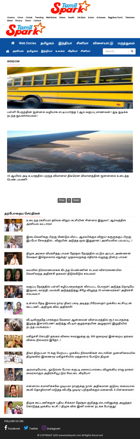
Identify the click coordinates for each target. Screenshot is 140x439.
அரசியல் (18, 51)
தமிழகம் (47, 43)
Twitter (31, 428)
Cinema (11, 17)
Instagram (51, 428)
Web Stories (51, 17)
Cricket (29, 17)
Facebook (12, 428)
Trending (39, 17)
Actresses (101, 17)
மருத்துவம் (126, 43)
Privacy (18, 20)
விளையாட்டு (103, 43)
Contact (37, 20)
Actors (91, 17)
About (10, 20)
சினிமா (82, 43)
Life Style (81, 17)
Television (130, 17)
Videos (62, 17)
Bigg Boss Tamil (115, 17)
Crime (20, 17)
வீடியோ (72, 51)
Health (71, 17)
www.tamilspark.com (70, 435)
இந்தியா (65, 43)
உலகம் (60, 51)
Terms (28, 20)
